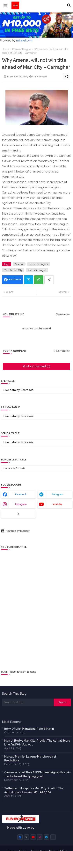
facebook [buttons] (21, 494)
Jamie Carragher (38, 264)
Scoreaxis (27, 390)
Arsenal (19, 264)
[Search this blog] (28, 702)
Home (5, 49)
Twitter (28, 279)
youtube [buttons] (57, 504)
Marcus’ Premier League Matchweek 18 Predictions (30, 758)
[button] (69, 5)
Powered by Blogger (15, 531)
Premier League (21, 49)
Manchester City (13, 270)
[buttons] (20, 837)
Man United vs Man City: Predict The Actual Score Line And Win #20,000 (37, 742)
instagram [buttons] (21, 504)
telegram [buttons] (57, 494)
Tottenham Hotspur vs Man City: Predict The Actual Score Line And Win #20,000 (33, 790)
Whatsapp (38, 279)
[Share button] (49, 279)
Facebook (15, 279)
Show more (63, 314)
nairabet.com (24, 40)
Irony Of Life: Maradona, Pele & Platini (29, 728)
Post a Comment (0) (36, 366)
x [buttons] (18, 514)
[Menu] (5, 5)
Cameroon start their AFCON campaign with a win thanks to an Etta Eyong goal (37, 774)
